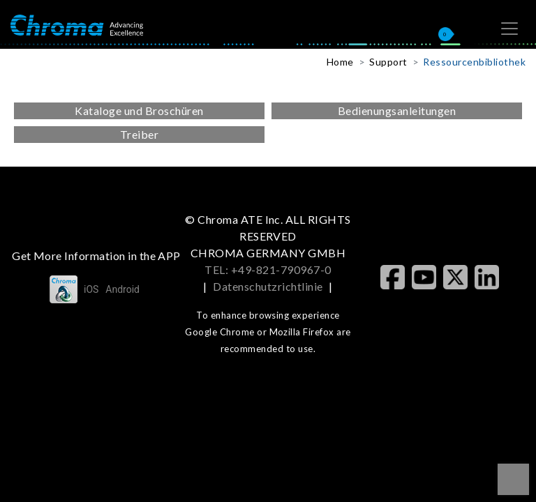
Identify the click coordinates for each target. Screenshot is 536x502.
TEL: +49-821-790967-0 (267, 269)
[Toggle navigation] (509, 28)
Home (340, 62)
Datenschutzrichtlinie (267, 286)
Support (388, 62)
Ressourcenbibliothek (474, 62)
